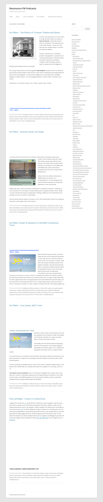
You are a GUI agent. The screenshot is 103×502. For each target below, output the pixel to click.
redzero (75, 145)
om (55, 475)
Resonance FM (32, 210)
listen (46, 290)
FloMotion (75, 90)
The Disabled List (77, 164)
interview (50, 207)
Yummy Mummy (77, 199)
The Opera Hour (76, 204)
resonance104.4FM (23, 292)
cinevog (16, 116)
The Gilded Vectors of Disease (81, 170)
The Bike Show (77, 161)
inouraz (24, 475)
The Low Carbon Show (79, 176)
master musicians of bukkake (41, 475)
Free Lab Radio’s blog (42, 418)
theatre (47, 118)
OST (74, 130)
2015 (46, 288)
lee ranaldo (29, 475)
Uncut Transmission (78, 187)
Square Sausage (77, 155)
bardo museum (48, 114)
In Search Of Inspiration (79, 105)
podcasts (16, 118)
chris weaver (35, 207)
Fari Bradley (25, 116)
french (31, 116)
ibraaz (35, 116)
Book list (75, 69)
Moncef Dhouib (58, 116)
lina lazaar (31, 385)
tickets (38, 477)
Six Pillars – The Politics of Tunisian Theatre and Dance (34, 32)
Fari (38, 468)
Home (10, 16)
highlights (25, 288)
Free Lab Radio (27, 473)
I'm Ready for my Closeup (79, 100)
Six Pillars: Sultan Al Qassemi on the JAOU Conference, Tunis (34, 223)
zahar (42, 477)
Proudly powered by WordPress (17, 494)
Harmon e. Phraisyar (78, 92)
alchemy (42, 473)
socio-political (55, 292)
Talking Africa (76, 157)
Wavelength (76, 195)
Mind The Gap (76, 124)
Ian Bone (75, 102)
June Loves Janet (77, 111)
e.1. (25, 403)
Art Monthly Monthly (78, 65)
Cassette (74, 43)
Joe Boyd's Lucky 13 (78, 109)
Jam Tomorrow (76, 107)
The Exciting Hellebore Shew (80, 166)
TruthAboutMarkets (78, 182)
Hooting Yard (76, 98)
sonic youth (33, 477)
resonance (30, 118)
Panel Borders (76, 134)
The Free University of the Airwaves (82, 168)
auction (47, 473)
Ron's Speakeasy (77, 149)
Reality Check (76, 142)
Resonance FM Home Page (55, 16)
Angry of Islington (76, 39)
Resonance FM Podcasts (22, 8)
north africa (43, 385)
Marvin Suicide (77, 119)
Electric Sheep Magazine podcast (81, 86)
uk (61, 118)
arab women (51, 205)
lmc (73, 115)
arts (22, 207)
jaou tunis (56, 207)
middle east (56, 290)
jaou (35, 290)
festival (28, 290)
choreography (56, 114)
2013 (38, 473)
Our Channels (41, 16)
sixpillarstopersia (30, 121)
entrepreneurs (44, 207)
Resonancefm (37, 118)
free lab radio (17, 475)
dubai (23, 290)
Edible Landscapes (78, 81)
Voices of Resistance (77, 208)
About (18, 16)
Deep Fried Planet (77, 79)
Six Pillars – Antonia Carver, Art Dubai (26, 131)
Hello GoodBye (77, 94)
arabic (56, 205)
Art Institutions (17, 207)
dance (20, 116)
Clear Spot (75, 75)
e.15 (22, 409)
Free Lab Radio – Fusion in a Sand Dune (27, 398)
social (43, 118)
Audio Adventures (77, 67)
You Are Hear (76, 197)
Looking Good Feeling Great (79, 50)
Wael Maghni (12, 121)
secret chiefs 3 (25, 477)
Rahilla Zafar (23, 210)
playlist (58, 475)
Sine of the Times (76, 201)
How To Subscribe (28, 16)
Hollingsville (76, 96)
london (47, 116)
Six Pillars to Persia (28, 114)
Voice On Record (77, 193)
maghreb (51, 116)
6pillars (16, 110)
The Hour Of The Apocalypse (80, 174)
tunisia (54, 118)
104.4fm (41, 114)
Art (59, 205)
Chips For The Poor (78, 73)
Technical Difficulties (78, 159)
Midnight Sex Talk (77, 121)
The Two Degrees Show (79, 180)
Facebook (12, 420)
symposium (19, 294)
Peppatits (75, 136)
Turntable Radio (77, 185)
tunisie (58, 118)
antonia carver (43, 205)
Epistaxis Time (76, 88)
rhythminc (75, 147)
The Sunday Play (77, 178)
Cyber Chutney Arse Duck (79, 77)
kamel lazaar (40, 116)
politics (21, 118)
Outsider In (76, 132)
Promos (74, 52)
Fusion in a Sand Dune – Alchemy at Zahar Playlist (22, 468)
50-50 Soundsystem (78, 58)
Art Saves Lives (76, 41)
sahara (19, 477)
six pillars (38, 292)
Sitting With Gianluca (78, 151)
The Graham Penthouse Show (81, 172)
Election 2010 (76, 84)
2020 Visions (76, 56)
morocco (51, 475)
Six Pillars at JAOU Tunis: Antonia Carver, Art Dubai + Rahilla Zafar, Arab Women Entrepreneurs (34, 157)
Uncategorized (75, 206)
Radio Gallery (76, 140)
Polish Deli (75, 138)
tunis (51, 118)
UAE (31, 294)
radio (25, 118)
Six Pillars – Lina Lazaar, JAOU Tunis (25, 305)
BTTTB (74, 71)
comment (19, 290)
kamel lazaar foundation (21, 385)
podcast (11, 118)
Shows (73, 54)
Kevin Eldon (76, 113)
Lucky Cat (75, 117)
